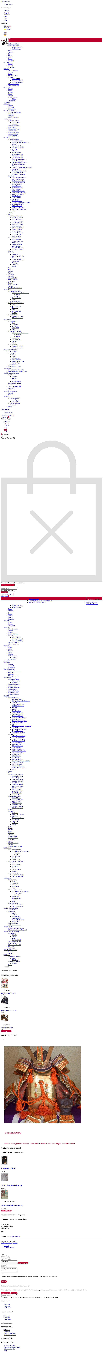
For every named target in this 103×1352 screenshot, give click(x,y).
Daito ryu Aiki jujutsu (15, 216)
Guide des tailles (34, 599)
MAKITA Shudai (16, 231)
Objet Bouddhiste (10, 391)
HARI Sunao (15, 199)
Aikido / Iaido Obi (13, 117)
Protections (12, 100)
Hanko (7, 396)
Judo (9, 214)
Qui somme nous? (9, 1346)
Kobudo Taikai (12, 278)
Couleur (14, 356)
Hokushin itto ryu (17, 156)
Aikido (7, 62)
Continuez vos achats (7, 585)
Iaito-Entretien (13, 70)
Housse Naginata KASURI (8, 1010)
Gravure (10, 57)
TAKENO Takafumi (17, 248)
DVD (6, 137)
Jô (9, 54)
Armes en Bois (13, 44)
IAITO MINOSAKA (17, 80)
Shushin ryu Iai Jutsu (18, 174)
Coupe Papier (12, 385)
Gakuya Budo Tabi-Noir (8, 1168)
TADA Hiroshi (16, 189)
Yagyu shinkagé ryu (18, 146)
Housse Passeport (13, 129)
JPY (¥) (6, 12)
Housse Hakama (13, 134)
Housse (7, 119)
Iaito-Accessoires (13, 84)
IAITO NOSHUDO (17, 82)
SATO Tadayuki (16, 197)
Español (7, 29)
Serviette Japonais (10, 350)
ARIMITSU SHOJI (17, 233)
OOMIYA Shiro (16, 236)
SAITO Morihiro (17, 184)
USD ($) (6, 14)
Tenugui (10, 92)
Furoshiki (8, 368)
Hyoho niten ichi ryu (18, 164)
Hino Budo (11, 281)
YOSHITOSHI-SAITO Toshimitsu (12, 1205)
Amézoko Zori (16, 311)
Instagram (7, 1308)
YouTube (7, 1307)
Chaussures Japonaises (16, 303)
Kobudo (14, 144)
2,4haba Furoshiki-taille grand (17, 371)
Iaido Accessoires (13, 85)
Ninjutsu (10, 251)
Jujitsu (10, 273)
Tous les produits (6, 1031)
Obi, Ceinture (9, 110)
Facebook (7, 1305)
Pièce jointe (4, 1261)
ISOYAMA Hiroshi (17, 187)
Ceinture (11, 115)
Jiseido (14, 266)
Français (7, 26)
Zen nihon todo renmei (19, 171)
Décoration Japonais (11, 373)
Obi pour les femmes (14, 112)
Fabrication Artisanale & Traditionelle (40, 600)
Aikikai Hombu (16, 186)
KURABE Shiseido (18, 207)
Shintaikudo (15, 261)
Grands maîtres (16, 152)
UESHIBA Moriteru (18, 179)
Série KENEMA (16, 360)
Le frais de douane (10, 1334)
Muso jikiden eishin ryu (19, 159)
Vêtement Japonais (14, 331)
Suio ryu (14, 166)
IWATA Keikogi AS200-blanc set (11, 1185)
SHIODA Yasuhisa (17, 241)
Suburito (10, 52)
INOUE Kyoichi (16, 243)
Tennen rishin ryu (17, 157)
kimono (14, 341)
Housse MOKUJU (13, 136)
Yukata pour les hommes (20, 293)
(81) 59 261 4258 (15, 1236)
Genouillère (11, 67)
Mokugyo (11, 395)
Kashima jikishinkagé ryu (19, 162)
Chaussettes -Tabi (17, 316)
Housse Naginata (13, 132)
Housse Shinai (12, 131)
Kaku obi (10, 114)
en (5, 34)
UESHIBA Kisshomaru (18, 177)
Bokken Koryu (16, 49)
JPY (5, 18)
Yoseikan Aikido (13, 279)
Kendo (7, 87)
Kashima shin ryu (17, 141)
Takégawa (15, 324)
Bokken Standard (17, 47)
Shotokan (15, 254)
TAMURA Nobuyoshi (18, 182)
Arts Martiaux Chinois (15, 288)
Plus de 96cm (16, 363)
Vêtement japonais (14, 291)
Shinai (10, 94)
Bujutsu (10, 286)
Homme (7, 289)
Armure (14, 378)
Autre (13, 211)
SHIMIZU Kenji (16, 196)
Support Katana (13, 75)
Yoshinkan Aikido (14, 238)
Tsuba (10, 90)
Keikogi (10, 64)
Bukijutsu (11, 276)
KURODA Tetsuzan (18, 147)
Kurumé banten (16, 339)
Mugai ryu (15, 169)
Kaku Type (15, 401)
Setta (13, 309)
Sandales (14, 313)
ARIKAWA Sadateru (17, 204)
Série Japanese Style (14, 366)
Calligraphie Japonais (14, 383)
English (7, 28)
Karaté (11, 253)
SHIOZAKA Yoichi (17, 218)
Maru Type (15, 400)
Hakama (10, 65)
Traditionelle (16, 122)
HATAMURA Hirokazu (19, 209)
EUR (5, 17)
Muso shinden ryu (17, 161)
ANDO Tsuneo (16, 246)
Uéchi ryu (15, 264)
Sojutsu (10, 271)
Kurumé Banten (16, 298)
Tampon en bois (14, 403)
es (5, 36)
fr (5, 32)
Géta (13, 304)
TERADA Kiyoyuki (17, 249)
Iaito (10, 77)
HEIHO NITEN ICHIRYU (8, 993)
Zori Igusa (15, 308)
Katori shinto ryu (17, 154)
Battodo (14, 151)
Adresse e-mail (5, 1258)
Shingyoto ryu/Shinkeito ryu (21, 142)
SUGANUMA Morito (18, 191)
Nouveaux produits (10, 1336)
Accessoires (12, 97)
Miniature (11, 388)
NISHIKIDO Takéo (17, 228)
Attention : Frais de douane (37, 602)
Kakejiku (14, 376)
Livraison (7, 1331)
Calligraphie (15, 358)
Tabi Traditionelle (17, 348)
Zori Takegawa (16, 306)
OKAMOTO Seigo (17, 223)
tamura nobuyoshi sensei (12, 1348)
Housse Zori (12, 127)
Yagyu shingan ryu (17, 172)
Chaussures (12, 321)
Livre (13, 380)
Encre (10, 406)
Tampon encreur (14, 398)
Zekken (14, 99)
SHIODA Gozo (16, 239)
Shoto (10, 55)
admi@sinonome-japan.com (9, 1243)
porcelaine (11, 390)
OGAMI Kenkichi (17, 229)
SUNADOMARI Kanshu (19, 192)
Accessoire (15, 338)
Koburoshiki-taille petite (16, 370)
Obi (17, 296)
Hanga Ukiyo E (16, 381)
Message (3, 1267)
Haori (13, 343)
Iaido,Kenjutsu (13, 139)
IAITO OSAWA (16, 79)
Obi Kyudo (11, 107)
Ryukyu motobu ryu (18, 256)
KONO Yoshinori (13, 284)
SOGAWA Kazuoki (17, 224)
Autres (10, 59)
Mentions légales (9, 1350)
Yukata (18, 294)
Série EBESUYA (13, 365)
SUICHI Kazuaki (17, 206)
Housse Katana (13, 121)
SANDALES (15, 328)
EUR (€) (6, 10)
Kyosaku (10, 393)
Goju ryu (14, 258)
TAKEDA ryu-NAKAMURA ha (21, 202)
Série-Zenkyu (12, 351)
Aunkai (10, 283)
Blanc (13, 355)
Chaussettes (12, 314)
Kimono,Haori (16, 301)
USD (5, 20)
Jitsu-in (14, 405)
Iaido (6, 69)
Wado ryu (15, 263)
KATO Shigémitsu (17, 219)
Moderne (14, 124)
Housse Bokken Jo (13, 126)
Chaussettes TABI (17, 346)
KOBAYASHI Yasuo (17, 194)
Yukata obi (19, 334)
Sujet (2, 1254)
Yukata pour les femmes (20, 333)
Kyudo (7, 104)
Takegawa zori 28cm (7, 1028)
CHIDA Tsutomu (17, 244)
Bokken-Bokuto (14, 45)
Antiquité (11, 375)
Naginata (11, 60)
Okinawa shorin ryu (18, 259)
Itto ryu (14, 149)
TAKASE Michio (17, 234)
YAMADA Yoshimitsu (18, 181)
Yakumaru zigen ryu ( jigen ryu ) (21, 167)
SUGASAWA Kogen (17, 221)
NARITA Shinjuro (17, 201)
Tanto (10, 50)
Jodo (9, 268)
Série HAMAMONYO (18, 361)
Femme (7, 319)
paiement (7, 1332)
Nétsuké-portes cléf (14, 386)
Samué (14, 299)
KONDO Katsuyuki (17, 226)
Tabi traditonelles (17, 318)
